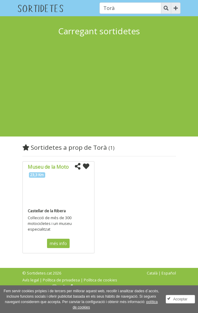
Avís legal (30, 280)
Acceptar (180, 299)
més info (58, 243)
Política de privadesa (61, 280)
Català (152, 273)
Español (169, 273)
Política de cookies (100, 280)
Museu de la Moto (48, 167)
